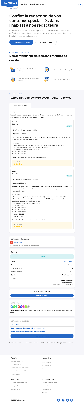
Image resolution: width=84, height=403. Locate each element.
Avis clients (45, 392)
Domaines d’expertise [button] (38, 4)
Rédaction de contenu (16, 343)
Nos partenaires (46, 389)
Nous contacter (46, 386)
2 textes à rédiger (20, 105)
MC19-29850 (68, 262)
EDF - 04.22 (15, 325)
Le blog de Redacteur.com (18, 386)
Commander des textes (21, 42)
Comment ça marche (17, 361)
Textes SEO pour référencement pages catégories (28, 331)
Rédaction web (46, 369)
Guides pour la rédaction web (19, 382)
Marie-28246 (18, 242)
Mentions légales (15, 374)
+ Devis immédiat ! (42, 295)
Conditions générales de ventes (19, 368)
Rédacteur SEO (46, 365)
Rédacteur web (46, 362)
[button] (80, 4)
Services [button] (25, 4)
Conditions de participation (49, 382)
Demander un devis (46, 42)
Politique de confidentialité (18, 371)
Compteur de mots (16, 389)
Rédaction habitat (32, 343)
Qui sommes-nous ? (16, 364)
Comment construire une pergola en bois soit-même (28, 328)
